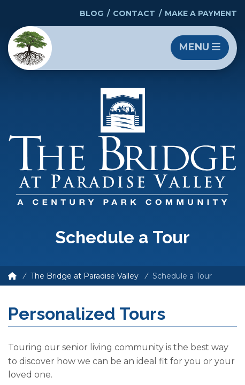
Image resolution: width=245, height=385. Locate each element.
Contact (134, 13)
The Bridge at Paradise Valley (84, 276)
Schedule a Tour (182, 276)
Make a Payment (201, 13)
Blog (91, 13)
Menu (199, 47)
